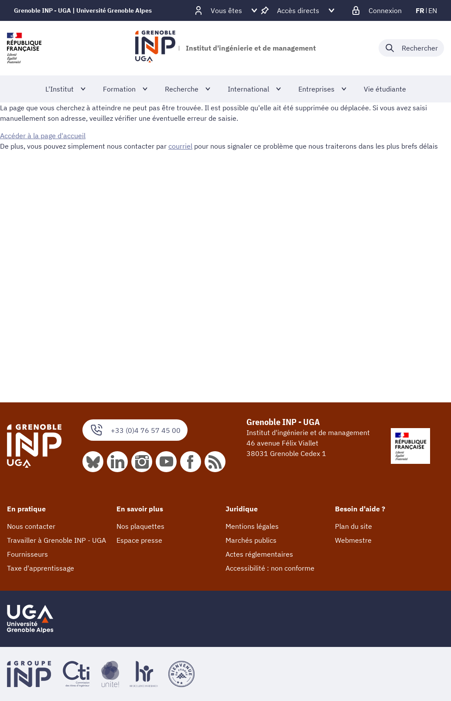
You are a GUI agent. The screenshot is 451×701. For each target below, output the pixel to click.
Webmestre (353, 540)
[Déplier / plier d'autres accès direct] (298, 10)
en (432, 10)
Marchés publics (251, 540)
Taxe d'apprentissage (40, 568)
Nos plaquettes (140, 526)
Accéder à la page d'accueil (42, 135)
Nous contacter (31, 526)
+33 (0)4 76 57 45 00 (135, 430)
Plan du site (353, 526)
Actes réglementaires (259, 554)
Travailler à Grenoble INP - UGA (56, 540)
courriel (180, 146)
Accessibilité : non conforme (270, 568)
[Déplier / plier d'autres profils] (226, 10)
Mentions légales (252, 526)
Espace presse (139, 540)
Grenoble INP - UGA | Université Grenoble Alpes (83, 10)
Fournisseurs (27, 554)
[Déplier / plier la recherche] (411, 48)
